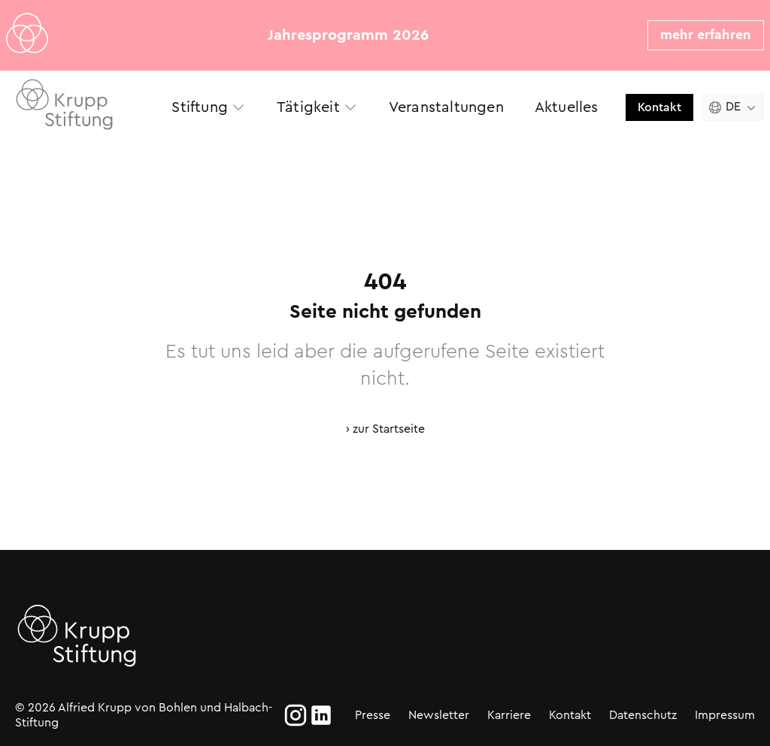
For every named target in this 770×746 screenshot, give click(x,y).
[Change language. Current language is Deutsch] (733, 107)
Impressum (725, 714)
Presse (372, 714)
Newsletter (438, 714)
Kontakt (659, 107)
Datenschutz (643, 714)
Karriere (509, 714)
